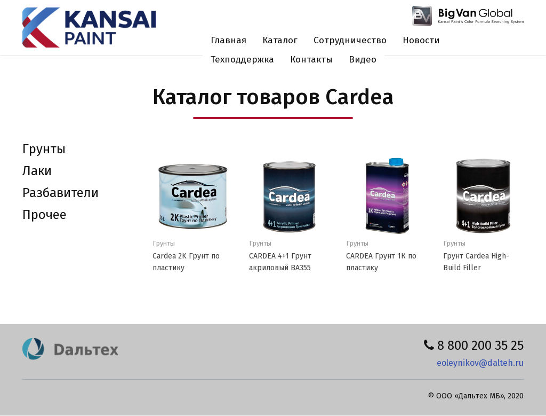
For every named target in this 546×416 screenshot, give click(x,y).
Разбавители (60, 192)
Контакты (311, 59)
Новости (421, 40)
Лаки (37, 170)
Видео (362, 59)
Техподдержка (242, 59)
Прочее (44, 214)
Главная (228, 40)
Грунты (44, 149)
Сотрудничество (350, 40)
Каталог (280, 40)
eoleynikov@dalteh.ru (480, 363)
